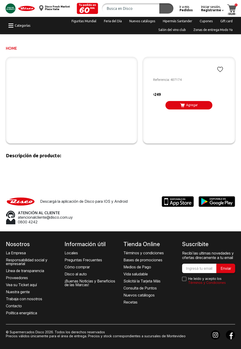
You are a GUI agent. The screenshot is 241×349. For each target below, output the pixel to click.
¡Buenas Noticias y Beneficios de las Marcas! (90, 283)
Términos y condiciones (143, 253)
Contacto (14, 306)
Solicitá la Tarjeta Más (142, 281)
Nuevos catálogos (139, 295)
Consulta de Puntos (140, 288)
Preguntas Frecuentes (83, 260)
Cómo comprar (77, 267)
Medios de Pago (137, 267)
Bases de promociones (142, 260)
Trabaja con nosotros (24, 299)
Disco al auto (76, 274)
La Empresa (16, 253)
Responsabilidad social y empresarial (26, 262)
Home (11, 48)
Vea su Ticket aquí (21, 285)
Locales (71, 253)
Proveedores (17, 278)
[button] (87, 8)
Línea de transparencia (25, 271)
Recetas (130, 302)
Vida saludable (135, 274)
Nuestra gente (18, 292)
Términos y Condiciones (207, 283)
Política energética (21, 313)
